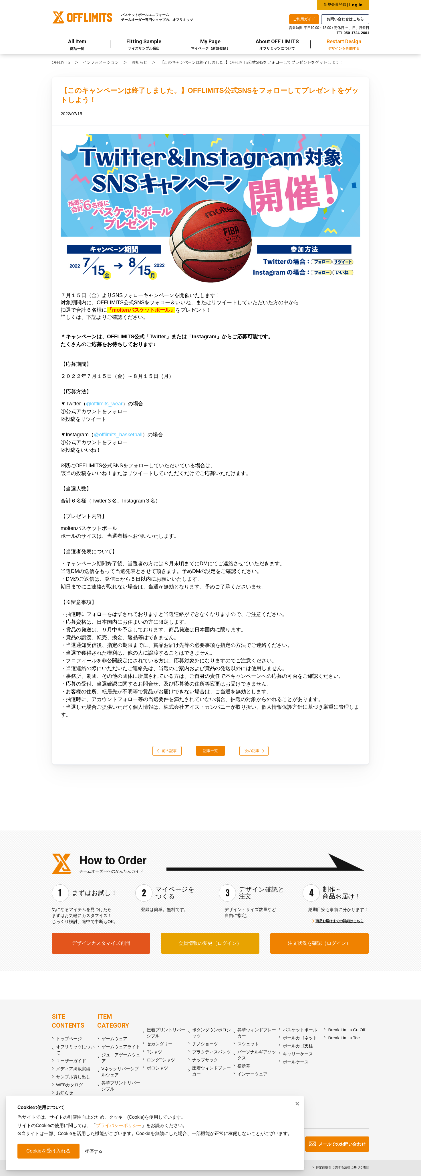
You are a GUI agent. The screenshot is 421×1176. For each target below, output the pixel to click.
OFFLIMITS (61, 62)
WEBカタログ (69, 1084)
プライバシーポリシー (119, 1125)
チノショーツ (205, 1043)
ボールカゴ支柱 (298, 1045)
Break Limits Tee (344, 1037)
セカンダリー (159, 1043)
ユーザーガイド (71, 1060)
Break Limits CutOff (346, 1029)
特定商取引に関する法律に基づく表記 (342, 1167)
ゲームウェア (114, 1038)
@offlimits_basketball (118, 434)
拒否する (93, 1151)
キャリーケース (298, 1053)
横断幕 (243, 1065)
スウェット (248, 1043)
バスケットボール (300, 1029)
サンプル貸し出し (73, 1076)
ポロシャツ (157, 1067)
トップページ (69, 1038)
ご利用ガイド (304, 19)
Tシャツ (154, 1051)
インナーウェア (252, 1073)
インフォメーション (101, 62)
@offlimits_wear (104, 404)
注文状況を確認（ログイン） (319, 943)
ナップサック (205, 1059)
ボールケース (296, 1061)
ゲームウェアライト (121, 1046)
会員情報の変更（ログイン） (210, 943)
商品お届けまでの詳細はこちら (339, 921)
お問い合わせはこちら (345, 19)
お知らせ (139, 62)
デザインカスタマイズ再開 (101, 943)
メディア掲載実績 (73, 1068)
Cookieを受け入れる (48, 1151)
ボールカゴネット (300, 1037)
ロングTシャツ (161, 1059)
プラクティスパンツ (211, 1051)
